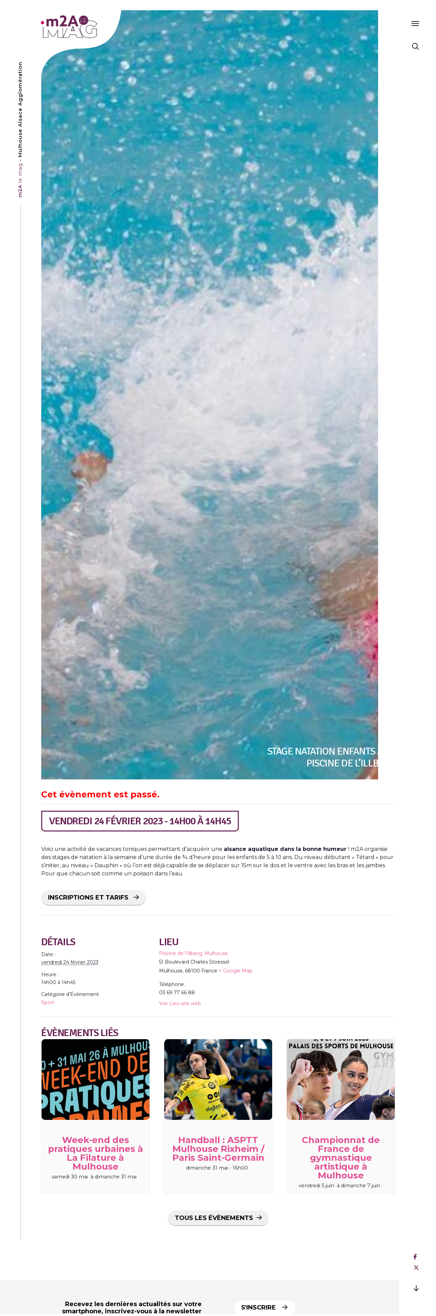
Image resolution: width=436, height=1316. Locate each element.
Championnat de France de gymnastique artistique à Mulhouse (341, 1158)
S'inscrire (266, 1307)
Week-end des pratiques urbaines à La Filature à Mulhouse (95, 1153)
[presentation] (96, 1079)
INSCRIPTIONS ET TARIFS (89, 897)
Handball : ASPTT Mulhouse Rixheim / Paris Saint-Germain (218, 1149)
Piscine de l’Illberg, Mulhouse (193, 953)
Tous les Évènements (214, 1218)
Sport (47, 1002)
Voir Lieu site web (180, 1003)
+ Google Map (235, 971)
